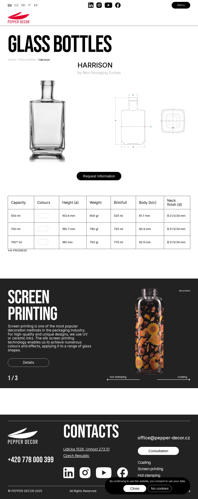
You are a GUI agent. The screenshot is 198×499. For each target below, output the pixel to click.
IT (29, 5)
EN (9, 5)
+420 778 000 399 (31, 460)
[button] (173, 379)
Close (134, 488)
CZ (16, 5)
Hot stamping (149, 475)
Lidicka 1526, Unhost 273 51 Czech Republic (86, 452)
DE (23, 5)
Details (28, 362)
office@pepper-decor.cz (164, 437)
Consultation (158, 451)
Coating (144, 462)
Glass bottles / (28, 59)
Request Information (99, 176)
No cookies (160, 488)
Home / (13, 59)
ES (36, 5)
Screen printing (150, 469)
